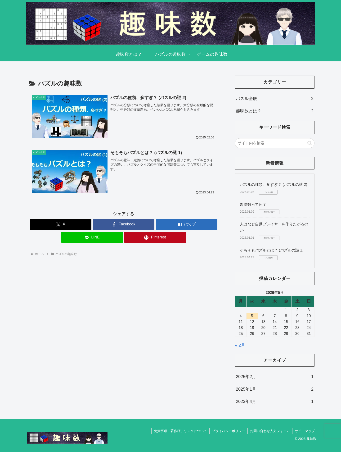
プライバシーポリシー (228, 431)
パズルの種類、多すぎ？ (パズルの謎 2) (273, 185)
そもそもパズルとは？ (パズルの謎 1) (271, 250)
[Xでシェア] (60, 224)
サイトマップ (305, 431)
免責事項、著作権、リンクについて (180, 431)
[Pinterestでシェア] (155, 237)
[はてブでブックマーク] (186, 224)
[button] (309, 143)
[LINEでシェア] (92, 237)
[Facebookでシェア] (123, 224)
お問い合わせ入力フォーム (270, 431)
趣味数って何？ (253, 204)
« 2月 (240, 345)
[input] (274, 143)
